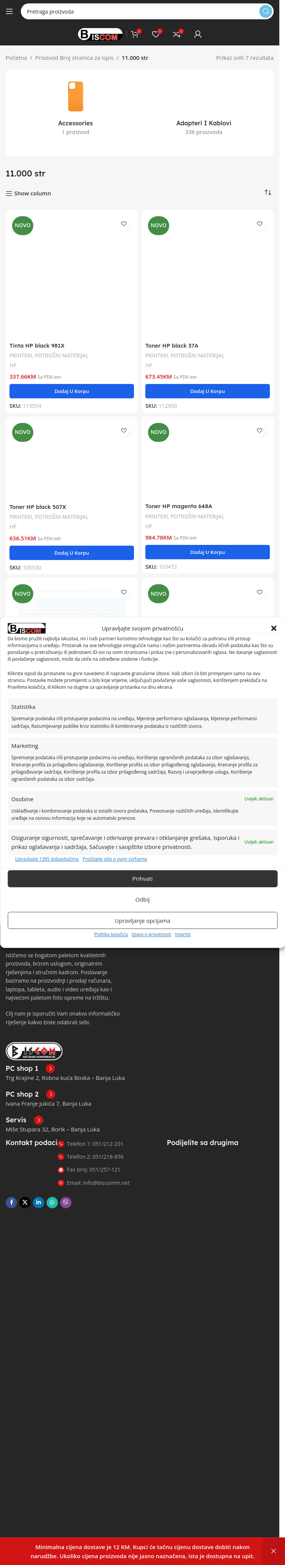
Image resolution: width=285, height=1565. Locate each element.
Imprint (182, 934)
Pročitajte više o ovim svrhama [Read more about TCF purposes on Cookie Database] (115, 859)
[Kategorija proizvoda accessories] (75, 108)
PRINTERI (21, 347)
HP (13, 357)
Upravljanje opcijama (142, 920)
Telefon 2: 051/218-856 (90, 1149)
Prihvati (142, 879)
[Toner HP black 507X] (71, 452)
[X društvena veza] (25, 1195)
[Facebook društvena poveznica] (11, 1195)
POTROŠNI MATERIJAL (62, 347)
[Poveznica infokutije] (30, 1061)
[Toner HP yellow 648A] (71, 613)
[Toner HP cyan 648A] (207, 611)
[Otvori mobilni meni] (9, 11)
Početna (16, 57)
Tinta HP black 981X (37, 338)
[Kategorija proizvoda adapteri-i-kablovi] (204, 98)
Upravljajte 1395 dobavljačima (47, 859)
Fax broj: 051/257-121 (89, 1162)
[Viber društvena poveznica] (66, 1195)
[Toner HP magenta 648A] (207, 452)
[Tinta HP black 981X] (71, 268)
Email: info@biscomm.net (94, 1175)
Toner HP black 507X (38, 499)
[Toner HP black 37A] (207, 268)
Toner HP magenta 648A (179, 498)
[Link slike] (34, 1043)
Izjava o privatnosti (151, 934)
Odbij (142, 899)
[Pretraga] (147, 11)
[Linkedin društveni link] (38, 1195)
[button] (273, 628)
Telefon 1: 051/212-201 (90, 1136)
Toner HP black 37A (172, 338)
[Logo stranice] (100, 33)
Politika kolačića (111, 934)
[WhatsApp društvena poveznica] (52, 1195)
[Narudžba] (268, 185)
